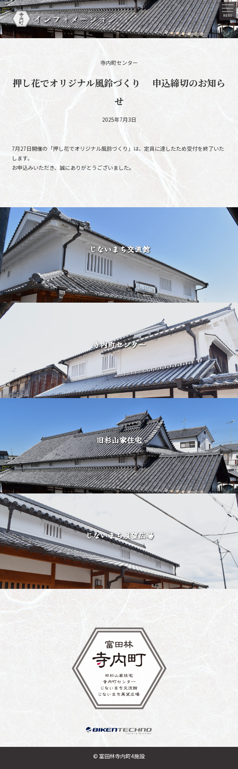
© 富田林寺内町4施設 (119, 756)
